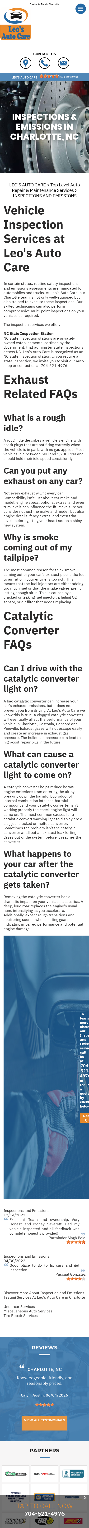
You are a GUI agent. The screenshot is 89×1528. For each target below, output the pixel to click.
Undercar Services (19, 1306)
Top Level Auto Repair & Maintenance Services (46, 187)
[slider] (49, 76)
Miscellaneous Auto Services (28, 1311)
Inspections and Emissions (26, 1210)
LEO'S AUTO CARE (27, 185)
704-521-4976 (54, 365)
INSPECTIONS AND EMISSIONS (45, 196)
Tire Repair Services (21, 1315)
